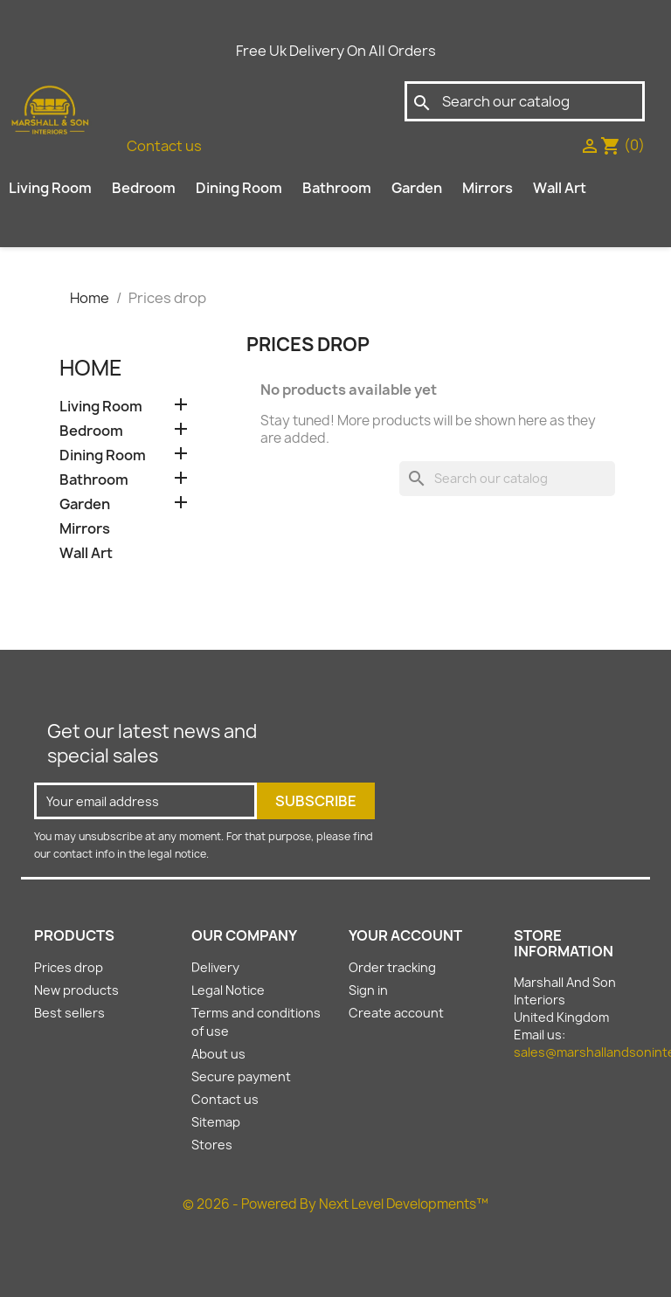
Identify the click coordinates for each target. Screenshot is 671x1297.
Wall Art (559, 187)
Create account (396, 1012)
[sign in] (589, 145)
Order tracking (392, 967)
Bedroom (144, 187)
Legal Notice (228, 990)
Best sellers (69, 1012)
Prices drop (68, 967)
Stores (211, 1144)
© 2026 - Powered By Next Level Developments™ (335, 1204)
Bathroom (336, 187)
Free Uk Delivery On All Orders (336, 50)
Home (90, 368)
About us (218, 1053)
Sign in (368, 990)
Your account (405, 935)
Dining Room (239, 187)
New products (76, 990)
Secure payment (241, 1076)
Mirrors (487, 187)
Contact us (164, 145)
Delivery (215, 967)
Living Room (50, 187)
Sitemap (215, 1122)
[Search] (525, 101)
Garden (416, 187)
